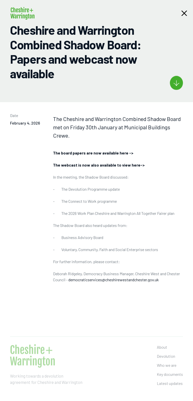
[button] (184, 13)
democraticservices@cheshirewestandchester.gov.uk (113, 280)
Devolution (166, 362)
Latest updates (170, 389)
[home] (22, 13)
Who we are (166, 371)
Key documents (170, 380)
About (162, 353)
